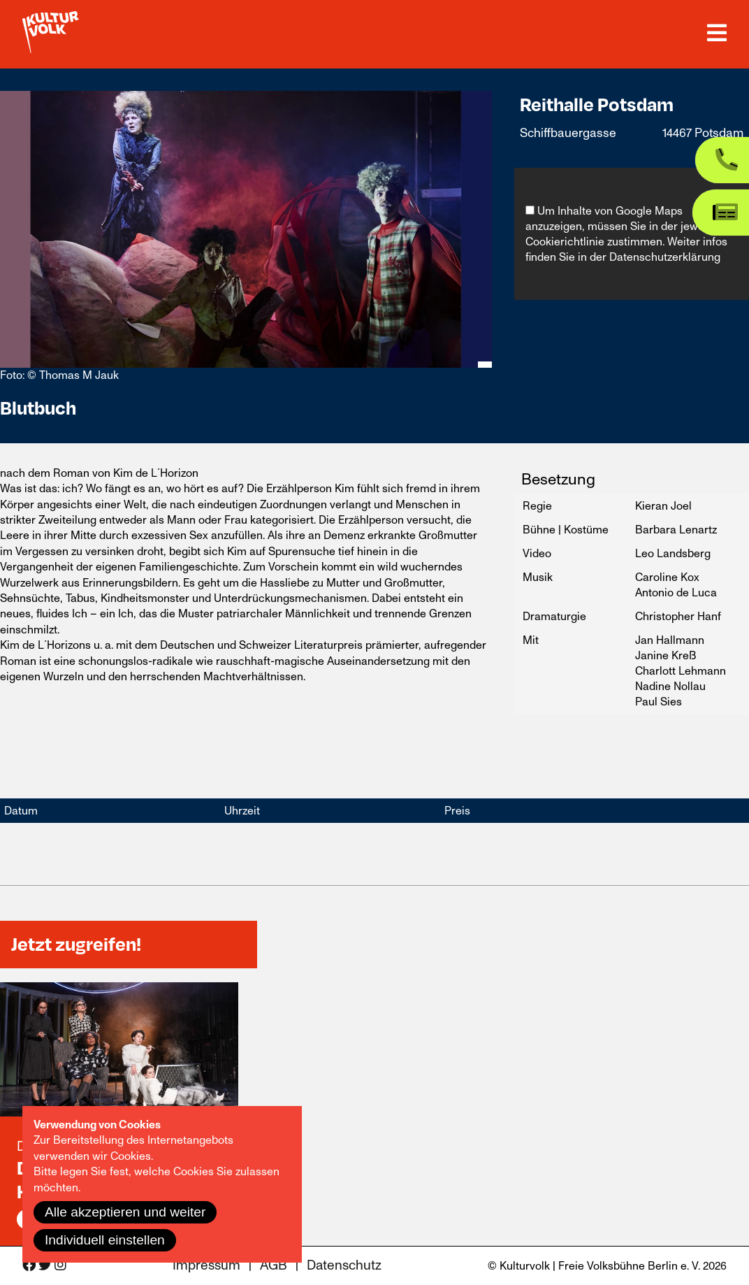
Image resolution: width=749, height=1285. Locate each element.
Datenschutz (344, 1265)
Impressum (206, 1265)
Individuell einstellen (105, 1240)
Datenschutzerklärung (664, 257)
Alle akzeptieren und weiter (125, 1212)
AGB (273, 1265)
